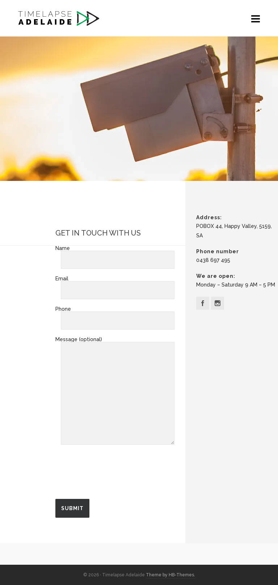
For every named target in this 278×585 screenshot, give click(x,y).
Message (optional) (114, 342)
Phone (114, 315)
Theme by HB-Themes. (170, 574)
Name (114, 254)
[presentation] (110, 475)
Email (114, 284)
